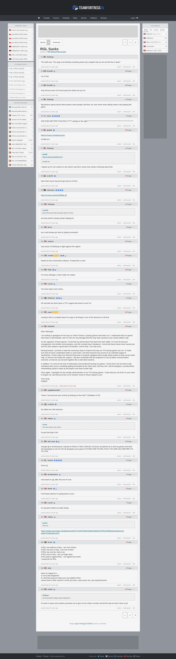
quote (119, 67)
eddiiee (50, 418)
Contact (39, 656)
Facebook (119, 656)
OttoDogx (50, 57)
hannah (50, 460)
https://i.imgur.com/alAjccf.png (53, 135)
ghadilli (49, 130)
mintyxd (50, 241)
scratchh (50, 176)
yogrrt (50, 312)
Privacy (45, 656)
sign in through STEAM (83, 624)
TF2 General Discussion (56, 52)
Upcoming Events (21, 64)
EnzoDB (50, 71)
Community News (21, 26)
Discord (110, 656)
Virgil (49, 270)
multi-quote (126, 67)
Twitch (138, 656)
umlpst (50, 589)
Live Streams (155, 26)
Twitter (102, 656)
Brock (50, 227)
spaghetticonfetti (54, 390)
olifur (49, 568)
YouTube (129, 656)
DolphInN (51, 326)
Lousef (50, 284)
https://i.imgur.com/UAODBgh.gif (54, 195)
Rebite (50, 488)
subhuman (50, 190)
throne (50, 542)
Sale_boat (51, 441)
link (134, 67)
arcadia (50, 255)
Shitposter (51, 298)
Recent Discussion (20, 103)
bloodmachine (53, 474)
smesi (49, 116)
